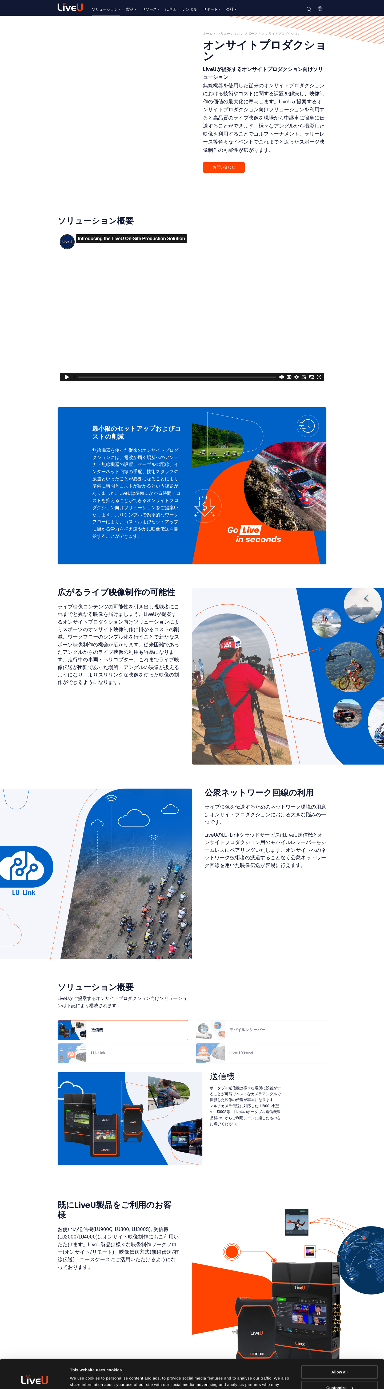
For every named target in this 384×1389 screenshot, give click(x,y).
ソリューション (228, 33)
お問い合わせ (224, 167)
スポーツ (251, 33)
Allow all (339, 1344)
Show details (82, 1378)
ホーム (208, 33)
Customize (339, 1360)
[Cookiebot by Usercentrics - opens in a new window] (34, 1379)
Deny (340, 1376)
